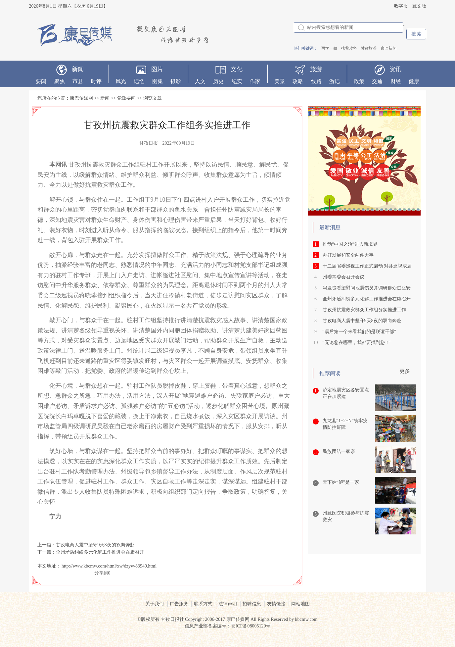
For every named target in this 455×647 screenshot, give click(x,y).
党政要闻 (126, 98)
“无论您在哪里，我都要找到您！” (357, 342)
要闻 (41, 81)
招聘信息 (252, 603)
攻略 (298, 81)
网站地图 (300, 603)
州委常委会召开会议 (343, 276)
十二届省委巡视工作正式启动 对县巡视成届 (367, 266)
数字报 (401, 6)
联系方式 (203, 603)
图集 (157, 81)
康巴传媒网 (81, 98)
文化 (237, 69)
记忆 (139, 81)
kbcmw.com (306, 619)
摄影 (175, 81)
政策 (359, 81)
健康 (414, 81)
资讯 (395, 69)
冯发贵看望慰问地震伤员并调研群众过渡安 (367, 287)
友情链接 (276, 603)
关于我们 (154, 603)
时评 (96, 81)
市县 (77, 81)
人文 (200, 81)
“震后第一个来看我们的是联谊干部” (359, 331)
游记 (334, 81)
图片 (157, 69)
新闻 (78, 69)
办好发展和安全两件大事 (348, 255)
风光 (120, 81)
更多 (404, 371)
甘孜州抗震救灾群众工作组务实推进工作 (364, 309)
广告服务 (179, 603)
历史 (218, 81)
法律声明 (227, 603)
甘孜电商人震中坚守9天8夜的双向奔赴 (95, 544)
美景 (279, 81)
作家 (255, 81)
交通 (377, 81)
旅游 (316, 69)
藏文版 (419, 6)
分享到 (101, 573)
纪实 (237, 81)
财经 (395, 81)
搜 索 (416, 33)
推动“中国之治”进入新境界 (350, 244)
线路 (316, 81)
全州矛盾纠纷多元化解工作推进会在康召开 (100, 552)
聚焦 (59, 81)
